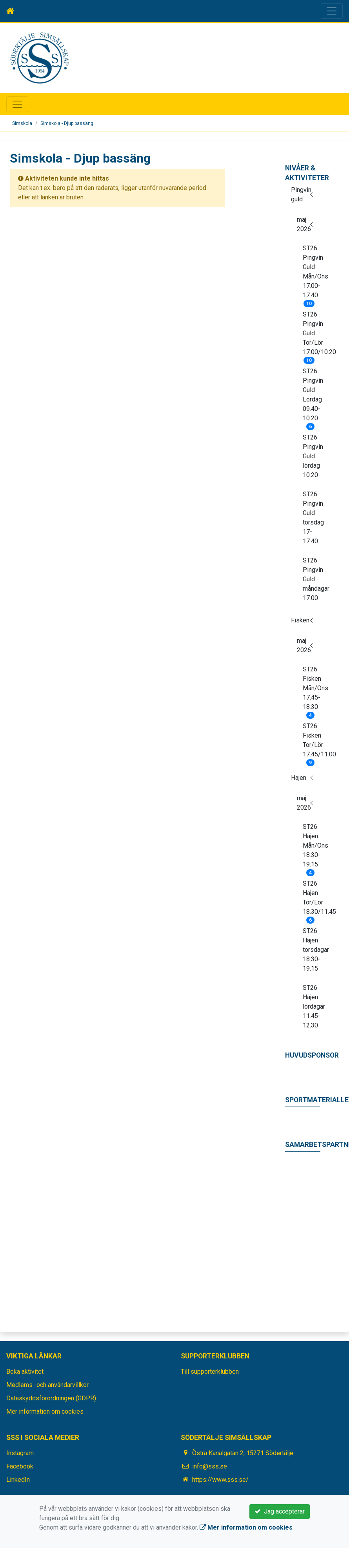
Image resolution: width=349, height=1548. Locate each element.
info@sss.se (209, 1466)
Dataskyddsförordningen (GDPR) (51, 1398)
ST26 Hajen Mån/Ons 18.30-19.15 (311, 848)
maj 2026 (304, 224)
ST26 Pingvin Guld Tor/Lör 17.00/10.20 (311, 336)
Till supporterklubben (210, 1371)
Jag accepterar (279, 1511)
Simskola (22, 123)
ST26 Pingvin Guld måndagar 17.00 (311, 579)
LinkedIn (18, 1479)
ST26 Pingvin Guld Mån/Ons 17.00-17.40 (311, 274)
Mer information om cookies (45, 1411)
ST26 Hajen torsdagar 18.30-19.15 (311, 949)
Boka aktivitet (25, 1371)
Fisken (300, 620)
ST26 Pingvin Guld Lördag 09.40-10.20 (311, 397)
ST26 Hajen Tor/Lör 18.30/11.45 (311, 900)
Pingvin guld (301, 194)
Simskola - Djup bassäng (66, 123)
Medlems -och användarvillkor (47, 1385)
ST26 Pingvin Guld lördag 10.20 (311, 456)
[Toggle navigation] (332, 11)
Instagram (20, 1453)
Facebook (19, 1466)
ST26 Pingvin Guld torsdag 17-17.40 (311, 517)
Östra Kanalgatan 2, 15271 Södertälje (242, 1453)
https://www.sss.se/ (220, 1479)
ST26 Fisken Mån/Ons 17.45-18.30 (311, 690)
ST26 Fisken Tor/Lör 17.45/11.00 (311, 742)
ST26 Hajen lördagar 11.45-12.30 (311, 1006)
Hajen (298, 777)
